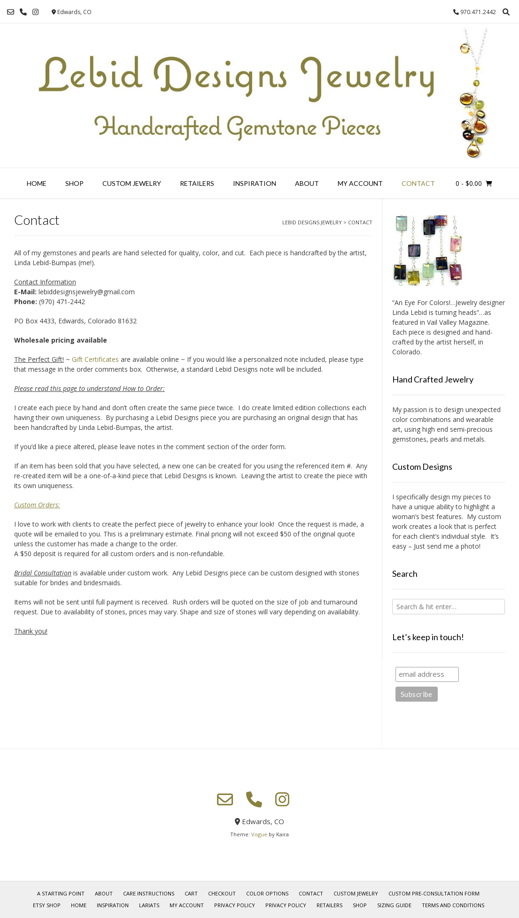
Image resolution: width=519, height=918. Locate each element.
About (307, 183)
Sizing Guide (394, 905)
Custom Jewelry (131, 183)
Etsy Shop (47, 905)
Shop (74, 183)
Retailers (197, 183)
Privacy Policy (234, 905)
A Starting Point (61, 893)
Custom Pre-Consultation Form (434, 893)
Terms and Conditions (453, 905)
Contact (418, 183)
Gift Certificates (95, 359)
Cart (191, 893)
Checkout (222, 893)
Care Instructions (148, 893)
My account (360, 183)
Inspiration (254, 183)
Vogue (259, 834)
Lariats (149, 905)
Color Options (267, 893)
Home (36, 183)
